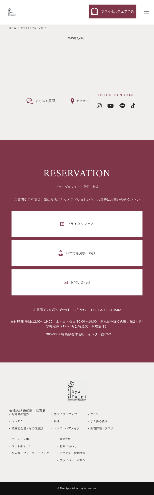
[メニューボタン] (146, 12)
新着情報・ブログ (101, 428)
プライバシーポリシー (74, 460)
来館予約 (65, 439)
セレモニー (19, 421)
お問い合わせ (68, 446)
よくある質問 (99, 421)
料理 (57, 421)
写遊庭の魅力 (20, 414)
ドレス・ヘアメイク (67, 428)
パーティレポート (23, 439)
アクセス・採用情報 (72, 453)
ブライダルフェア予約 (117, 11)
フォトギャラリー (23, 446)
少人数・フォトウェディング (30, 453)
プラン (94, 414)
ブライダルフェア (65, 414)
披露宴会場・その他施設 (27, 428)
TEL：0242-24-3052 (106, 309)
